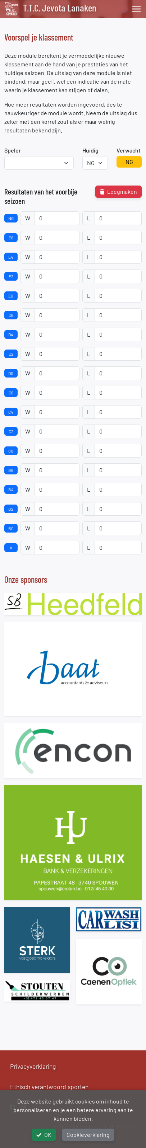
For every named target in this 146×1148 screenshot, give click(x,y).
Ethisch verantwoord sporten (49, 1087)
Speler (12, 150)
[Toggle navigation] (136, 9)
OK (43, 1134)
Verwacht (129, 150)
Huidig (90, 150)
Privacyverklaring (33, 1066)
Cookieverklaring (88, 1134)
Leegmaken (118, 191)
